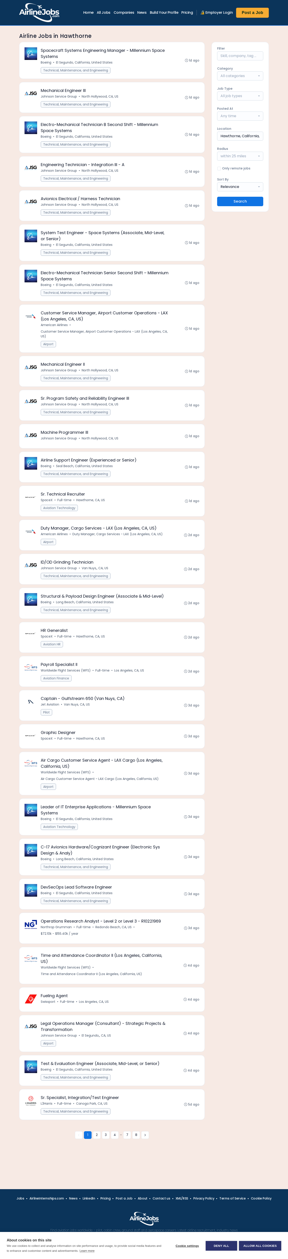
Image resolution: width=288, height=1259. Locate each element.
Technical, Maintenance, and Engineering (75, 70)
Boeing (46, 62)
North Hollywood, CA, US (100, 97)
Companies (124, 12)
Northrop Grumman (56, 938)
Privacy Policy (203, 1198)
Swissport (48, 1013)
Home (88, 12)
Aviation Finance (56, 686)
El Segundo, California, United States (84, 62)
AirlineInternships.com (46, 1198)
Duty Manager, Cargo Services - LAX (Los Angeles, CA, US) (118, 540)
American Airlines (54, 328)
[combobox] (240, 75)
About (142, 1198)
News (141, 12)
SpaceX (47, 505)
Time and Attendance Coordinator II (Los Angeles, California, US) (91, 985)
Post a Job (252, 12)
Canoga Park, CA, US (92, 1116)
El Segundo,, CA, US (96, 1047)
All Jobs (103, 12)
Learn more (87, 1250)
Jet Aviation (50, 712)
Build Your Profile (164, 12)
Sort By (223, 179)
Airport (48, 347)
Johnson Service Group (59, 97)
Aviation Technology (59, 513)
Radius (222, 148)
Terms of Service (232, 1198)
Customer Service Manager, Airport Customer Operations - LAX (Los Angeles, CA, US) (104, 337)
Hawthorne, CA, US (90, 505)
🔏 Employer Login (216, 12)
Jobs (20, 1198)
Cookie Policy (261, 1198)
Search (240, 201)
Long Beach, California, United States (85, 609)
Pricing (187, 12)
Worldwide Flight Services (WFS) (66, 678)
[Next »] (145, 1148)
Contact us (161, 1198)
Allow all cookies (260, 1245)
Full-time (65, 505)
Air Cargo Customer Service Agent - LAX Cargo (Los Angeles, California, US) (100, 788)
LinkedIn (89, 1198)
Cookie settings (186, 1245)
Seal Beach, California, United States (84, 471)
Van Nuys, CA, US (77, 712)
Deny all (221, 1245)
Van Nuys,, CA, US (95, 574)
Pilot (46, 720)
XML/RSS (182, 1198)
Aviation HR (52, 651)
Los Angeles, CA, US (129, 678)
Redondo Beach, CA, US (114, 938)
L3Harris (47, 1116)
